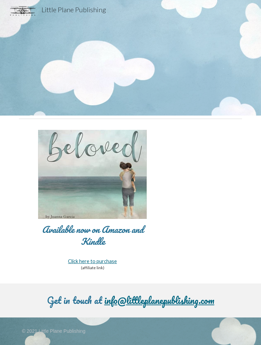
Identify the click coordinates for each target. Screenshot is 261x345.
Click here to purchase (92, 261)
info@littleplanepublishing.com (159, 300)
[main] (92, 236)
